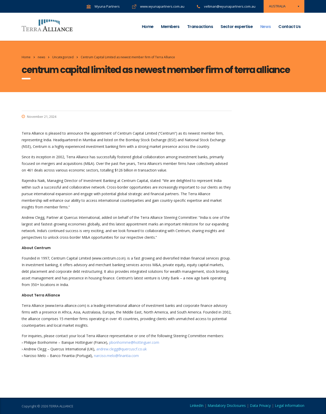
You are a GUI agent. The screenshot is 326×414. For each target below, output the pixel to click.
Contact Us (289, 27)
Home (147, 27)
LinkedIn (196, 405)
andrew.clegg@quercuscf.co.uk (121, 349)
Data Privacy (260, 405)
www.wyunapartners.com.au (162, 6)
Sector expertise (237, 27)
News (265, 27)
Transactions (200, 27)
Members (170, 27)
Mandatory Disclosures (227, 405)
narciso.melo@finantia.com (116, 355)
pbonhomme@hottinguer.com (134, 342)
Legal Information (289, 405)
